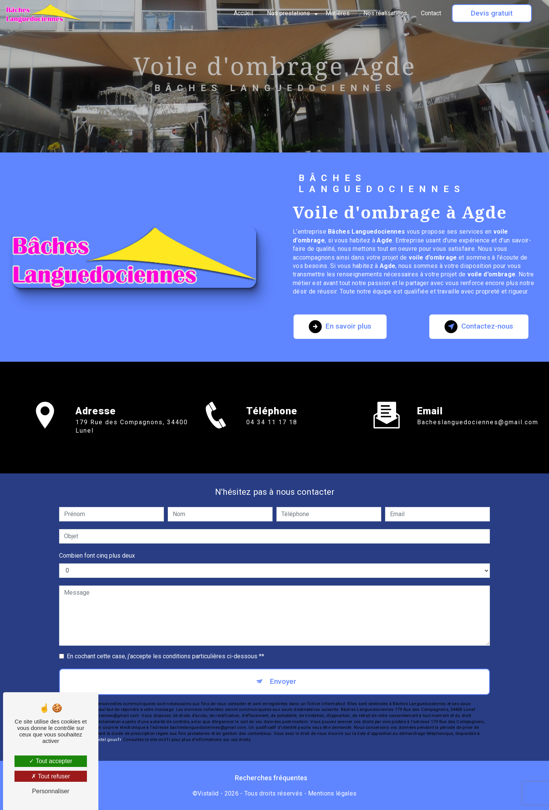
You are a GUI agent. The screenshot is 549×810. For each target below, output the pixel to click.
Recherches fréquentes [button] (271, 778)
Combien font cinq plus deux (97, 555)
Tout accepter (50, 761)
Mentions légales (332, 793)
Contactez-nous (479, 326)
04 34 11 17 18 (271, 431)
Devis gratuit (492, 13)
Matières (338, 13)
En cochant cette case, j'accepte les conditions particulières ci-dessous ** (165, 656)
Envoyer (283, 681)
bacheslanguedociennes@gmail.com (477, 413)
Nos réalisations (385, 13)
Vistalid (208, 793)
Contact (431, 13)
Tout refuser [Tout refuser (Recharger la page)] (50, 776)
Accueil (243, 13)
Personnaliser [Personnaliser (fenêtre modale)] (50, 791)
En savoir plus (340, 326)
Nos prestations (288, 13)
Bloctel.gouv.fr (106, 739)
